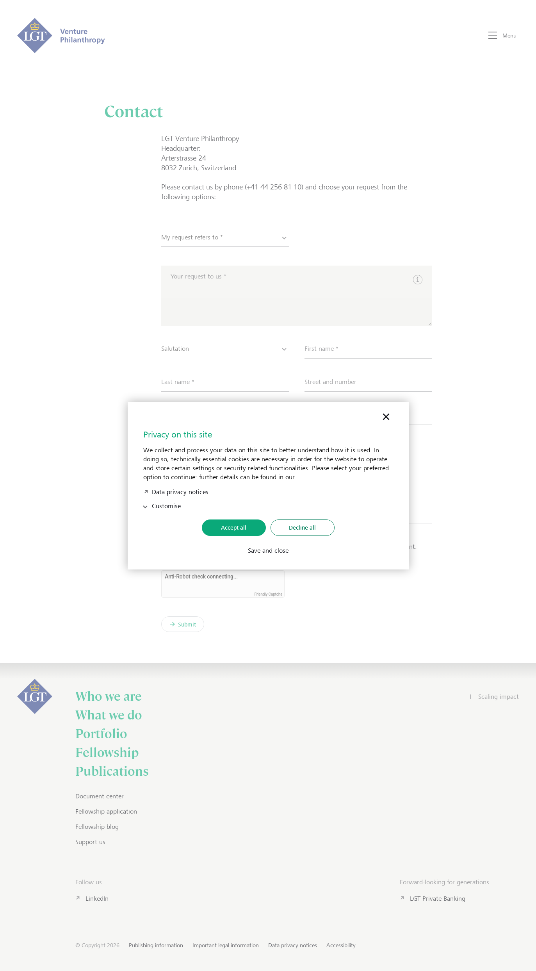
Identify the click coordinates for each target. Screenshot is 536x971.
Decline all (302, 527)
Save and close (268, 551)
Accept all (233, 527)
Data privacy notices (180, 491)
